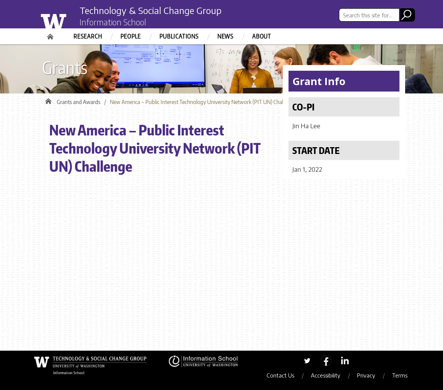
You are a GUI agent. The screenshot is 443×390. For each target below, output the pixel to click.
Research (87, 36)
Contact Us (280, 375)
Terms (399, 375)
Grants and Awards (78, 102)
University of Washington (69, 20)
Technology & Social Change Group (151, 10)
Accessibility (325, 375)
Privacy (366, 375)
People (130, 36)
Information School (113, 22)
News (225, 36)
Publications (179, 36)
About (261, 36)
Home (51, 34)
